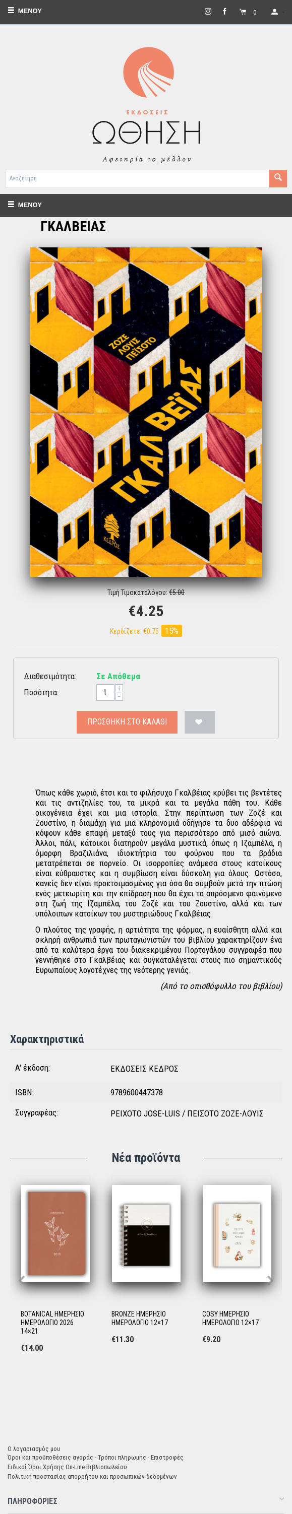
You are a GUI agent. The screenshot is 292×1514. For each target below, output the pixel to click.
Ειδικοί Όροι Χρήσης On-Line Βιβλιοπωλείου (67, 1467)
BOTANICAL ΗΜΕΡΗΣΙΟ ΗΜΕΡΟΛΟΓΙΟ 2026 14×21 (52, 1322)
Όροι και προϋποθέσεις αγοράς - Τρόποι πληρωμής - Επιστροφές (96, 1457)
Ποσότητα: (41, 692)
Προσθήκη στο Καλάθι (127, 722)
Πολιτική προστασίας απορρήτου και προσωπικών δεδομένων (92, 1476)
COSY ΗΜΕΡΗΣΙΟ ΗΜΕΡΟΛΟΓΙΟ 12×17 (230, 1318)
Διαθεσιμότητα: (50, 676)
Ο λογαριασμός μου (34, 1449)
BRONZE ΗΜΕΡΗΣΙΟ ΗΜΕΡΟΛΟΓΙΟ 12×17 (139, 1318)
